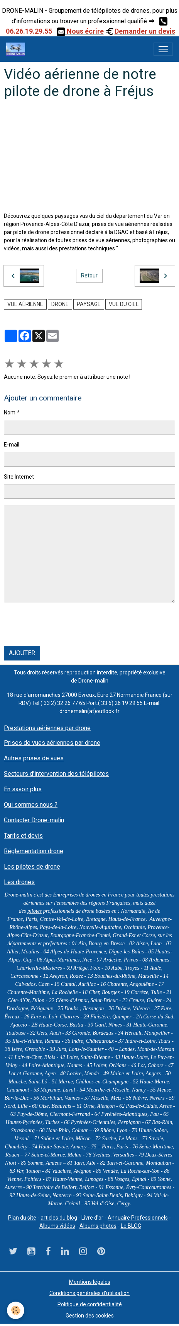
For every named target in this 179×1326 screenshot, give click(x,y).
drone (60, 304)
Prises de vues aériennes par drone (52, 742)
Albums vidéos (57, 1226)
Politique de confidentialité (89, 1304)
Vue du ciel (123, 304)
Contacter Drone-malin (34, 820)
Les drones (19, 882)
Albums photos (98, 1226)
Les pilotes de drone (32, 866)
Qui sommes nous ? (30, 804)
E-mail (11, 444)
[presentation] (62, 624)
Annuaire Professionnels (138, 1218)
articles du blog (59, 1218)
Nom (9, 412)
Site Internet (19, 477)
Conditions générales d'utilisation (89, 1293)
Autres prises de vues (34, 758)
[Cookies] (15, 1310)
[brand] (17, 49)
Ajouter (22, 653)
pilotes (34, 911)
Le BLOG (131, 1226)
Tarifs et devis (23, 835)
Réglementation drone (33, 851)
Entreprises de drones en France (88, 895)
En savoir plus (23, 789)
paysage (89, 304)
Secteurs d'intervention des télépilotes (56, 773)
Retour (89, 275)
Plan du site (22, 1218)
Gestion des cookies (90, 1315)
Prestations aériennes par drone (47, 728)
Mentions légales (89, 1282)
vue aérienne (25, 304)
